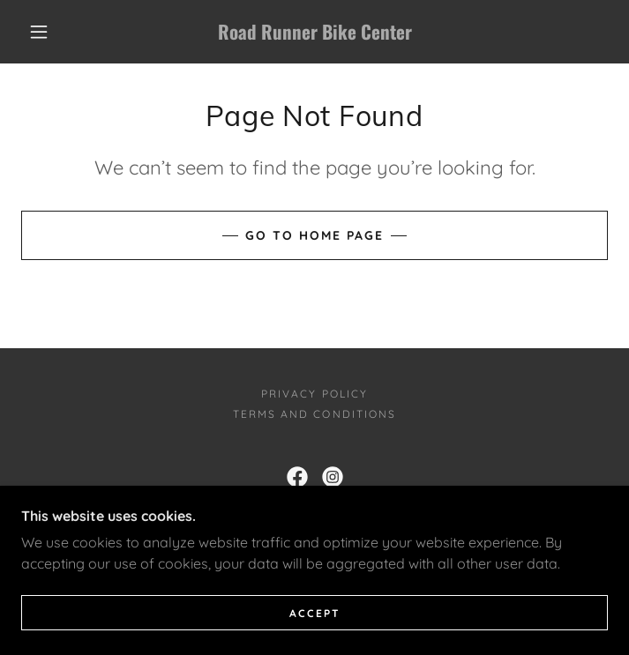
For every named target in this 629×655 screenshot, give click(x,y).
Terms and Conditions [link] (314, 414)
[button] (50, 31)
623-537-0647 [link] (463, 519)
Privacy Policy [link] (314, 393)
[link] (315, 31)
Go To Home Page (314, 235)
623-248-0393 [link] (240, 519)
